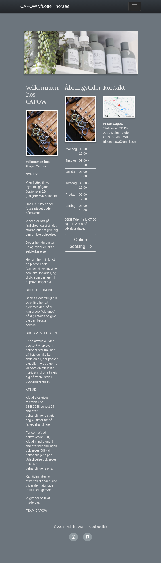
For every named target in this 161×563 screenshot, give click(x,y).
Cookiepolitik (98, 526)
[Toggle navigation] (134, 6)
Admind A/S (75, 526)
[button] (32, 52)
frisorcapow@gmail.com (120, 141)
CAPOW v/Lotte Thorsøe (45, 6)
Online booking (80, 243)
